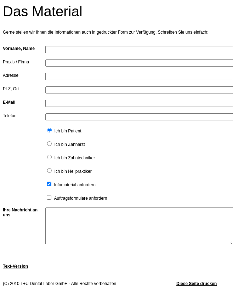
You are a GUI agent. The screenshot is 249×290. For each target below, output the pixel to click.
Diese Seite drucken (196, 283)
